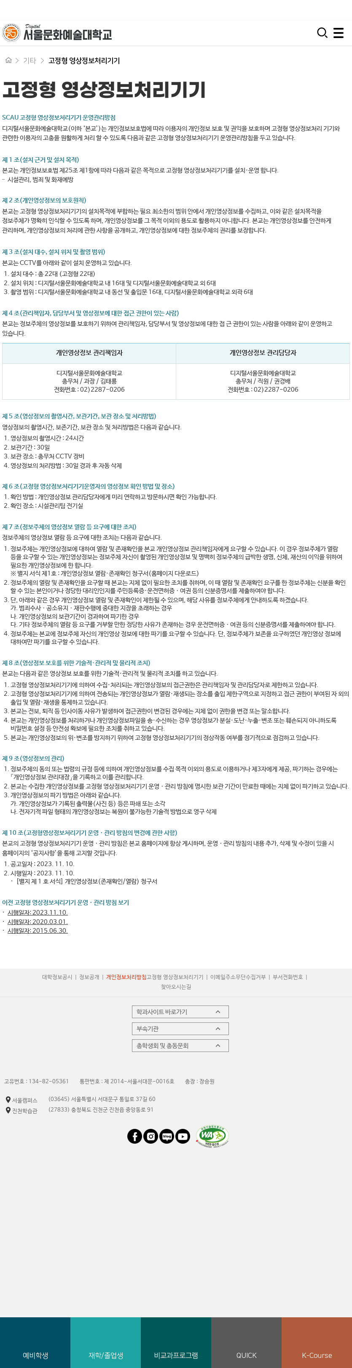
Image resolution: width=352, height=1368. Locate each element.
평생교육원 (332, 10)
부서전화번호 (288, 977)
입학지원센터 (230, 10)
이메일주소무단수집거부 (238, 977)
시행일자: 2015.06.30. (38, 931)
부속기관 (179, 1029)
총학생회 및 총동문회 (179, 1045)
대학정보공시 (57, 977)
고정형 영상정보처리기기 (175, 977)
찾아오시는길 (176, 987)
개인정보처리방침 (126, 977)
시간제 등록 (282, 10)
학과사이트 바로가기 (179, 1012)
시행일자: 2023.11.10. (38, 912)
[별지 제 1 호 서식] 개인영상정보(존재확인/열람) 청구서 (86, 881)
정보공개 (89, 977)
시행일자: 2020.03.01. (38, 922)
